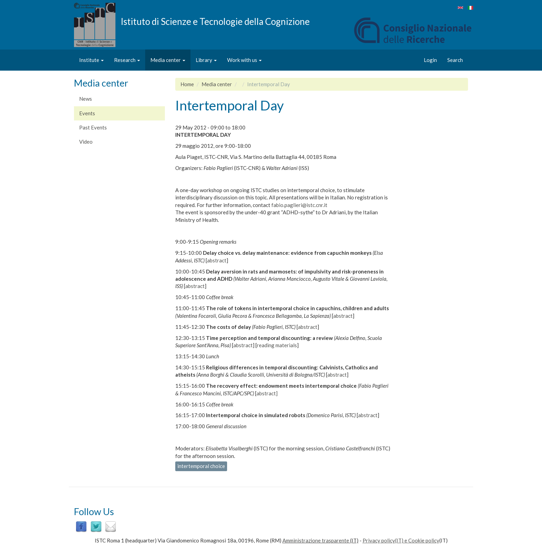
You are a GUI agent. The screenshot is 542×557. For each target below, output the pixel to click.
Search (455, 60)
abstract (216, 260)
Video (86, 141)
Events (87, 113)
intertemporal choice (201, 466)
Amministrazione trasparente (315, 540)
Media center (167, 60)
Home (187, 84)
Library (206, 60)
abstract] (267, 393)
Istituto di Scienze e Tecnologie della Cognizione (215, 21)
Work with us (244, 60)
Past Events (93, 127)
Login (430, 60)
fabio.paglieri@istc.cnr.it (299, 205)
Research (127, 60)
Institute (91, 60)
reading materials (277, 345)
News (85, 99)
